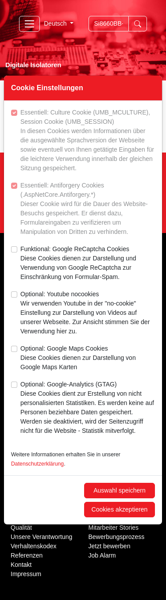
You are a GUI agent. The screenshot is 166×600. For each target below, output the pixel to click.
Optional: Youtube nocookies (87, 313)
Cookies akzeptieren (120, 509)
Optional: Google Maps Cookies (87, 358)
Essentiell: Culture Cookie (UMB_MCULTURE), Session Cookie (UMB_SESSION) (87, 141)
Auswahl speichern (119, 490)
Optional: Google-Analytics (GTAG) (87, 408)
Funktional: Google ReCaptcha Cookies (87, 263)
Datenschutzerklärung (37, 464)
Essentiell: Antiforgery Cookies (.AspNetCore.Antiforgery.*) (87, 209)
